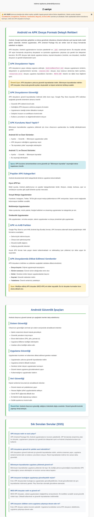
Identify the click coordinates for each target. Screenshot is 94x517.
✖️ (91, 14)
